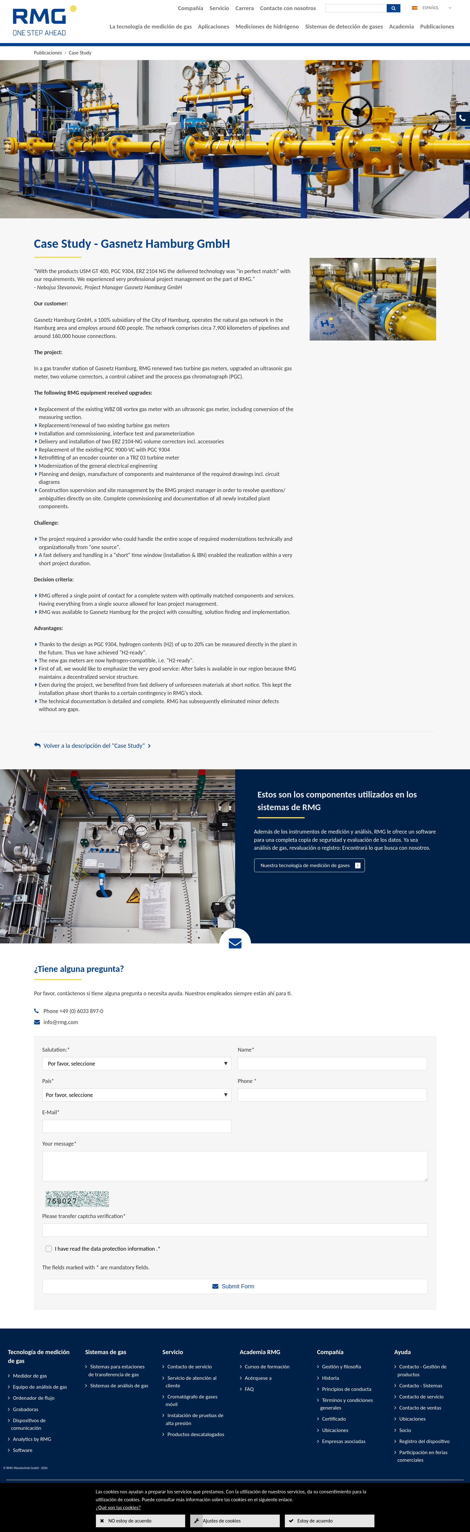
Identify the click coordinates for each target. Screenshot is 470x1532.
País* (48, 1081)
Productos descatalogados (195, 1434)
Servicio (219, 8)
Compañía (191, 8)
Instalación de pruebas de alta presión (194, 1419)
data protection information (123, 1248)
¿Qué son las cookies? (118, 1507)
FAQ (249, 1389)
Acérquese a (258, 1378)
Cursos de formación (267, 1366)
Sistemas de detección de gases (344, 26)
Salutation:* (56, 1049)
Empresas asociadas (344, 1441)
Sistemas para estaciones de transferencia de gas (116, 1370)
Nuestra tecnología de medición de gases (305, 865)
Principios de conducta (347, 1389)
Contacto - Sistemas (420, 1385)
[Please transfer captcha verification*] (235, 1230)
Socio (405, 1430)
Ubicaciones (335, 1430)
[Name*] (332, 1063)
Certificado (334, 1419)
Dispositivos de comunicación (28, 1424)
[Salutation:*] (137, 1063)
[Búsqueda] (356, 8)
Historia (330, 1378)
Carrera (244, 8)
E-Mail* (51, 1112)
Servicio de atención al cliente (191, 1382)
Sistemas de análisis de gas (119, 1385)
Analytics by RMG (32, 1439)
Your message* (59, 1143)
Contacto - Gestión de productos (422, 1370)
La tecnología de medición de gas (151, 26)
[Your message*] (235, 1166)
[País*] (137, 1095)
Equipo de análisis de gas (40, 1387)
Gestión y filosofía (341, 1366)
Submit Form (238, 1286)
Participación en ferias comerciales (423, 1456)
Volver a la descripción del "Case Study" (94, 745)
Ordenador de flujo (33, 1398)
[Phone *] (332, 1095)
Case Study (80, 53)
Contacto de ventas (420, 1407)
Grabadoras (25, 1409)
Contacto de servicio (189, 1366)
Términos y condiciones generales (346, 1404)
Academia (401, 26)
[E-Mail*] (137, 1126)
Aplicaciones (213, 26)
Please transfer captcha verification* (84, 1216)
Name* (246, 1049)
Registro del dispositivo (424, 1441)
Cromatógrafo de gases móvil (191, 1400)
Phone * (247, 1081)
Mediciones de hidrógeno (267, 26)
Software (23, 1450)
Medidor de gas (30, 1376)
